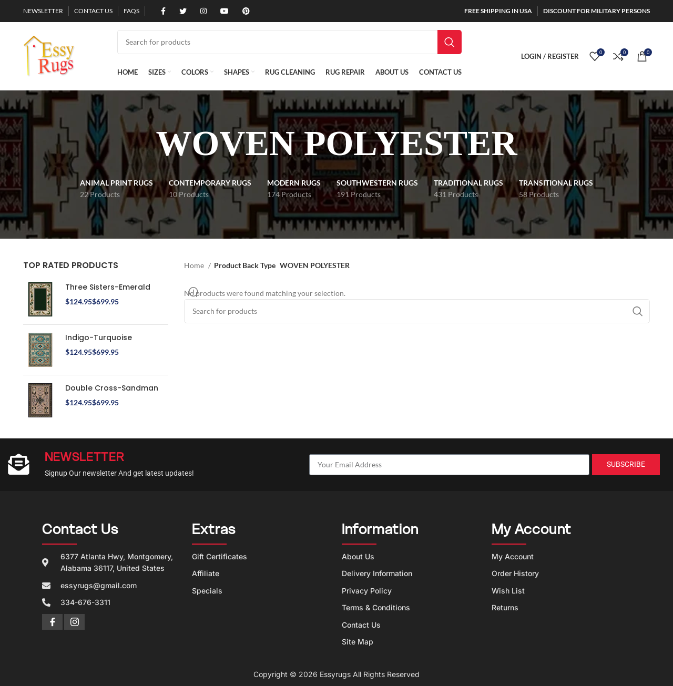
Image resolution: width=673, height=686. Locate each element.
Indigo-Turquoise (98, 338)
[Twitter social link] (179, 11)
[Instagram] (74, 622)
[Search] (289, 42)
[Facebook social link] (159, 11)
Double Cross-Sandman (111, 388)
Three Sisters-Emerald (107, 287)
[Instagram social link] (200, 11)
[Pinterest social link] (242, 11)
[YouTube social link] (221, 11)
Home (195, 265)
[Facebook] (52, 622)
